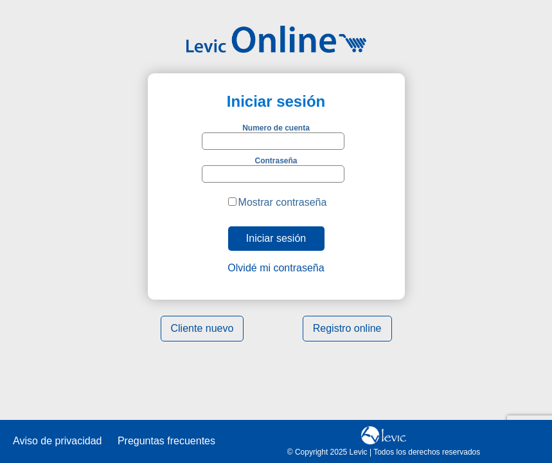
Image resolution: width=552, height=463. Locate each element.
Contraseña (275, 160)
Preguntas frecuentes (166, 440)
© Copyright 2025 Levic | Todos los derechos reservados (384, 452)
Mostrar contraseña (282, 202)
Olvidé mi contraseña (275, 267)
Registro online (347, 328)
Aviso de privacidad (57, 440)
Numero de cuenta (276, 127)
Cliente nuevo (202, 328)
